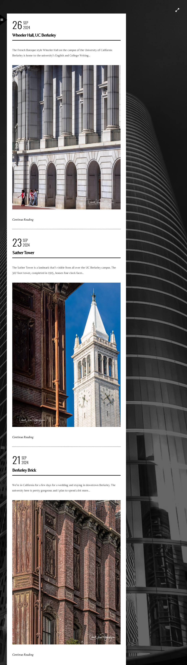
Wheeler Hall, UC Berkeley (34, 35)
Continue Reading (22, 220)
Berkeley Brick (24, 470)
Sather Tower (23, 252)
